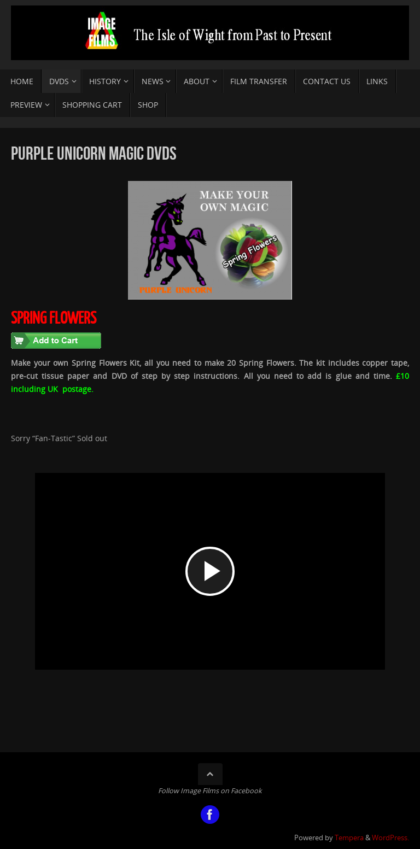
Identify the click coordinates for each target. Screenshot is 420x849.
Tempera (349, 837)
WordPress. (390, 837)
